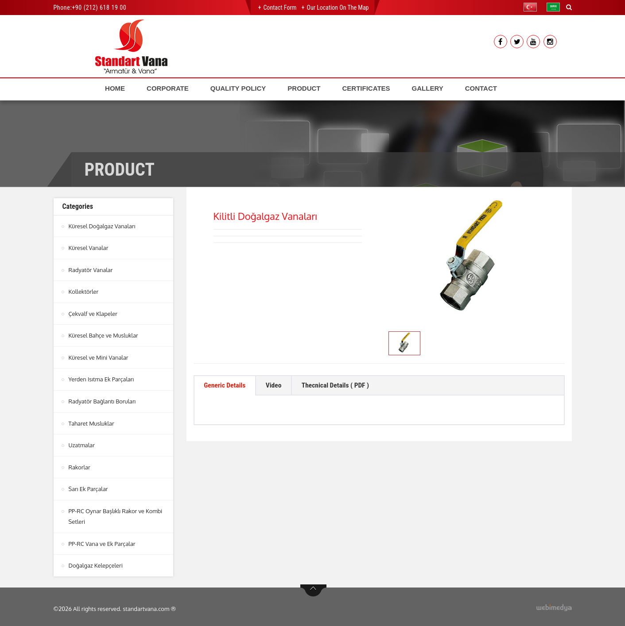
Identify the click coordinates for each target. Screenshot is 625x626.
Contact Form (279, 7)
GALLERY (427, 88)
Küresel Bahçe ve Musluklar (104, 334)
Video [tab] (277, 386)
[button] (532, 7)
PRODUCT (303, 88)
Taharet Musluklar (92, 421)
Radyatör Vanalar (91, 269)
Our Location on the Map (338, 7)
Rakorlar (80, 464)
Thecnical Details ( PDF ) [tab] (342, 386)
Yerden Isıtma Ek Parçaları (102, 377)
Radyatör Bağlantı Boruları (102, 399)
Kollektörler (84, 291)
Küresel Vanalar (89, 247)
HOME (115, 88)
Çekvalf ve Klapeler (93, 312)
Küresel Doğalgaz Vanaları (102, 226)
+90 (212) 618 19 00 (99, 7)
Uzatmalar (82, 442)
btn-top (313, 586)
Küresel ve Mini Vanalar (99, 356)
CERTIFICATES (366, 88)
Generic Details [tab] (226, 386)
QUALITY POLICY (238, 88)
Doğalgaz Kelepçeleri (96, 561)
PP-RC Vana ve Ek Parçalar (102, 540)
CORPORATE (168, 88)
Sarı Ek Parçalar (89, 486)
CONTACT (481, 88)
